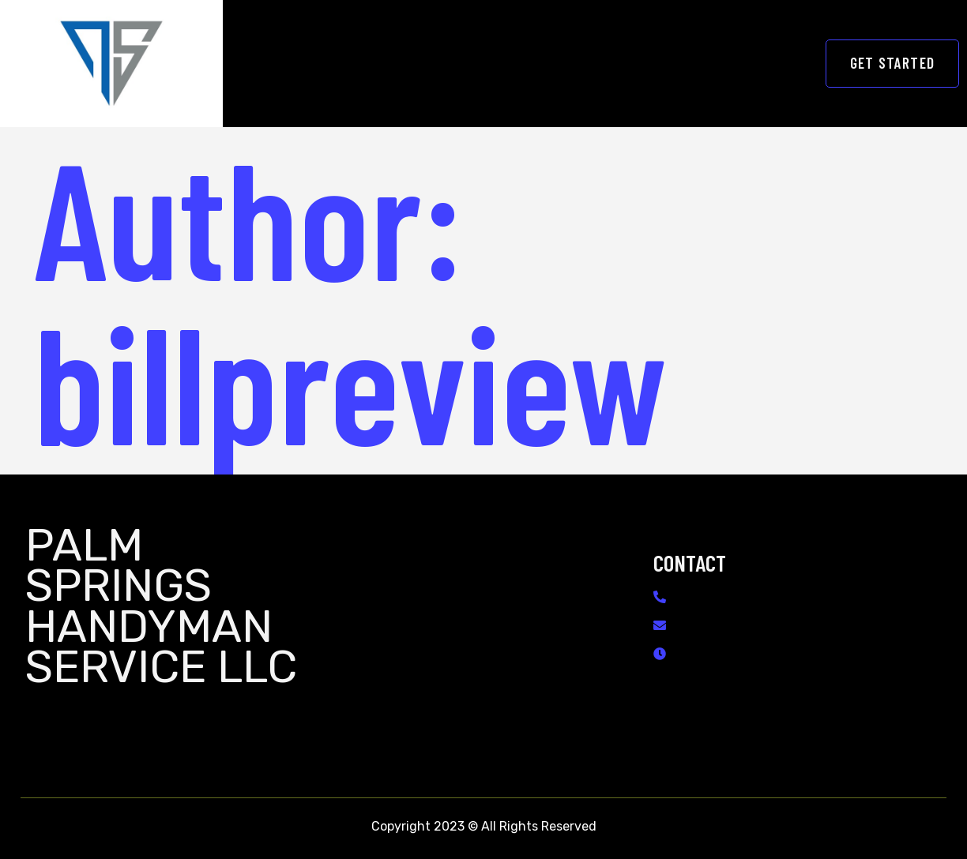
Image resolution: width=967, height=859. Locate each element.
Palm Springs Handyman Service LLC (161, 606)
